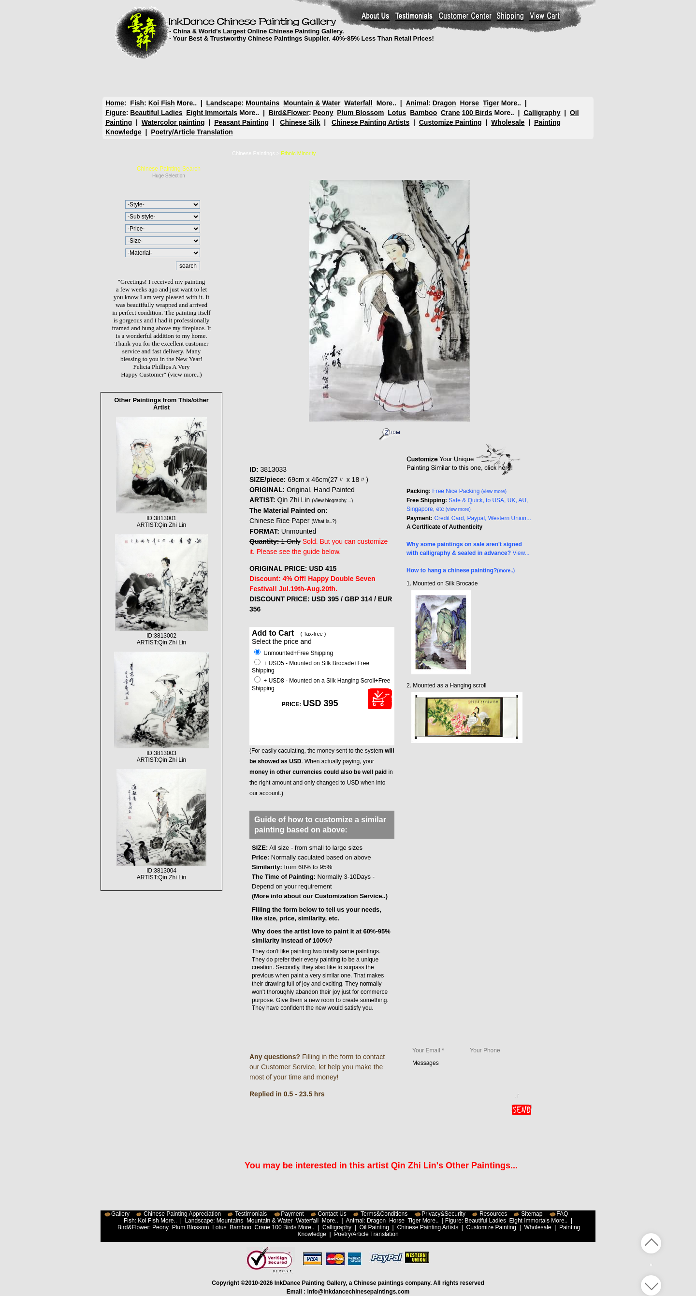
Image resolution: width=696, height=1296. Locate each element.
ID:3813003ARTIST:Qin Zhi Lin (161, 753)
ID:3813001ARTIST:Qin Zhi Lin (161, 518)
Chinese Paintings (253, 153)
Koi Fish (161, 103)
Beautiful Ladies (156, 112)
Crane (450, 112)
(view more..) (185, 374)
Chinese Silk (300, 122)
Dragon (444, 103)
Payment (292, 1213)
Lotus (397, 112)
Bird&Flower (289, 112)
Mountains (262, 103)
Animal (417, 103)
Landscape (224, 103)
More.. (187, 103)
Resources (493, 1213)
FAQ (562, 1213)
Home (114, 103)
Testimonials (251, 1213)
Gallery (120, 1213)
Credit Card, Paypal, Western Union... (482, 518)
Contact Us (332, 1213)
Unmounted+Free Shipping (293, 653)
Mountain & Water (311, 103)
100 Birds (477, 112)
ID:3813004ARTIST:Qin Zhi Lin (161, 870)
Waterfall (358, 103)
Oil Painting (374, 1227)
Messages (465, 1078)
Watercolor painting (173, 122)
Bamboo (423, 112)
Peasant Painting (241, 122)
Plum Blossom (360, 112)
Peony (323, 112)
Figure (115, 112)
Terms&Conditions (384, 1213)
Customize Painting (450, 122)
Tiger (490, 103)
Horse (469, 103)
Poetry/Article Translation (192, 132)
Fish (137, 103)
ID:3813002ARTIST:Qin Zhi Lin (161, 636)
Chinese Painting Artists (370, 122)
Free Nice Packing (469, 491)
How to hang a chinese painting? (460, 570)
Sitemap (531, 1213)
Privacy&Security (443, 1213)
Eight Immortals (211, 112)
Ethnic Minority (298, 153)
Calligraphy (541, 112)
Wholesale (507, 122)
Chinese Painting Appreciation (182, 1213)
